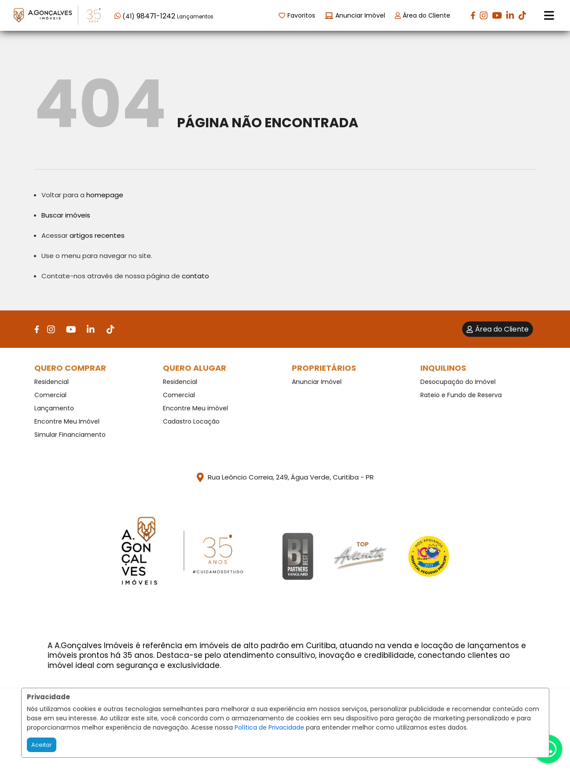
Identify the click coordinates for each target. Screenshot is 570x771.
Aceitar (41, 745)
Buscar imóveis (65, 215)
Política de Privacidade (269, 727)
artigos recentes (97, 235)
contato (195, 275)
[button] (170, 15)
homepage (104, 194)
